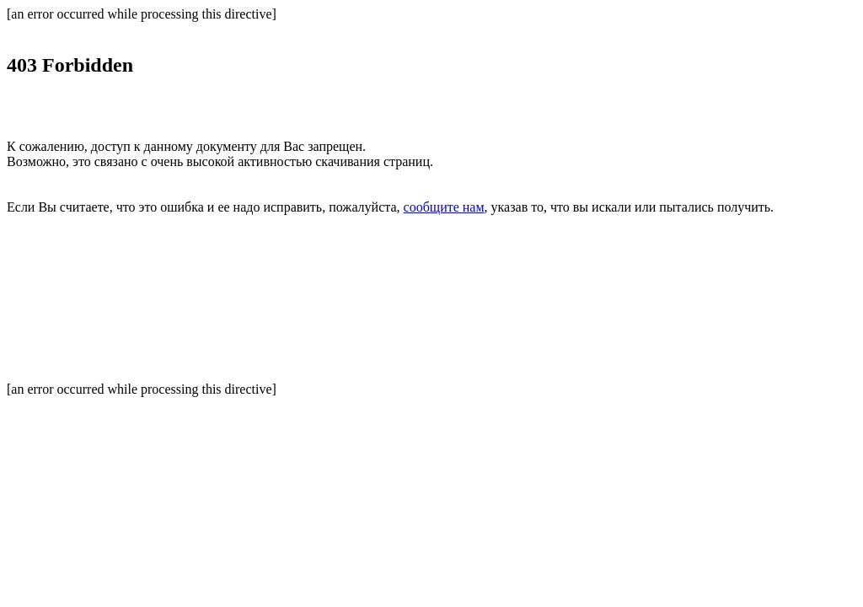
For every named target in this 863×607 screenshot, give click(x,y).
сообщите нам (444, 207)
